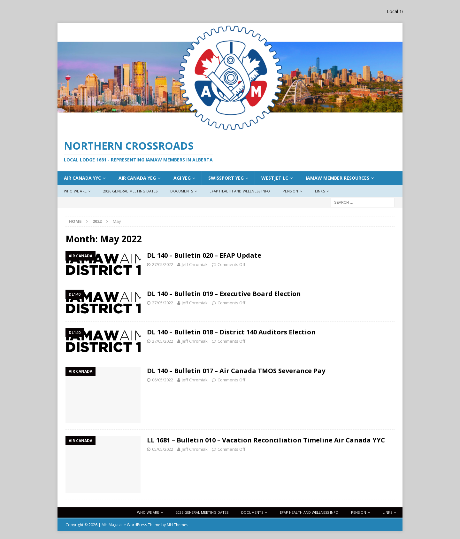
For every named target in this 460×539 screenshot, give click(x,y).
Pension (290, 191)
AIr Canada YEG (137, 178)
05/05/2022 (162, 449)
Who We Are (75, 191)
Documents (181, 191)
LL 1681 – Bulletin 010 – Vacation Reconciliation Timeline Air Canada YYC (266, 440)
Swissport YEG (226, 178)
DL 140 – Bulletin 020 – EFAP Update (204, 255)
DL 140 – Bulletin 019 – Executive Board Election (224, 293)
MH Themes (177, 524)
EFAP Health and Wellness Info (240, 191)
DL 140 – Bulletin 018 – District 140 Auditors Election (231, 332)
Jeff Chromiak (195, 264)
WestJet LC (274, 178)
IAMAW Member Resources (337, 178)
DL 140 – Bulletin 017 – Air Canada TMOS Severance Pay (236, 370)
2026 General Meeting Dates (130, 191)
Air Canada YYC (82, 178)
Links (320, 191)
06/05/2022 (162, 380)
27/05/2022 (162, 264)
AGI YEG (182, 178)
